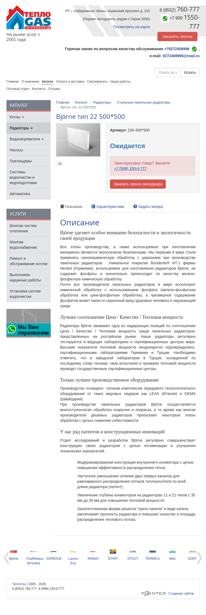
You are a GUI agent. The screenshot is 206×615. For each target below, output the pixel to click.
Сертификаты (97, 81)
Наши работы (120, 81)
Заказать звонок (178, 36)
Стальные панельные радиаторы (143, 102)
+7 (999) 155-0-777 (130, 168)
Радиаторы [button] (21, 128)
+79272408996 (176, 49)
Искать (190, 72)
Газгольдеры (21, 161)
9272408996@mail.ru (181, 56)
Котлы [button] (17, 117)
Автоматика (20, 194)
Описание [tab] (71, 206)
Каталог (48, 81)
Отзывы (54, 89)
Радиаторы (102, 102)
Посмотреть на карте (131, 27)
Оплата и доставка (70, 81)
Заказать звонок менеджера (137, 184)
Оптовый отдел (17, 89)
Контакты (39, 89)
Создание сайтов (168, 593)
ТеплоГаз (19, 584)
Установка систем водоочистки (25, 294)
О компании (30, 81)
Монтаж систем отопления (23, 228)
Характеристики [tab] (107, 206)
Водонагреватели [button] (27, 139)
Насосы (16, 150)
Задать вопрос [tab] (148, 206)
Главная (62, 102)
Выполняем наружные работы (25, 277)
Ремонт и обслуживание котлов (28, 261)
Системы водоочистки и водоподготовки (23, 177)
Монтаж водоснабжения (23, 245)
